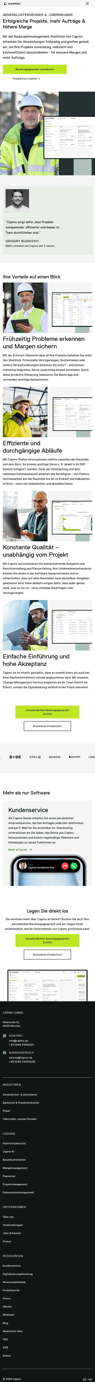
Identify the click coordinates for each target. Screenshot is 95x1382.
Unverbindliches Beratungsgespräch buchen (47, 712)
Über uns (8, 1216)
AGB (5, 1347)
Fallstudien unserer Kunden (19, 1118)
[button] (87, 3)
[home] (12, 3)
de (84, 1379)
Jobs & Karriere (12, 1233)
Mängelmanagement (15, 1168)
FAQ (5, 1339)
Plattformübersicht (14, 1143)
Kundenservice (12, 1265)
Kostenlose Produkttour (47, 726)
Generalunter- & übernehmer (20, 1094)
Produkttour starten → (26, 78)
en (90, 1379)
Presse (7, 1241)
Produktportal (11, 1290)
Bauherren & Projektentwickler (21, 1102)
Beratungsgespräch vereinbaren (35, 69)
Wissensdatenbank (14, 1282)
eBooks (7, 1306)
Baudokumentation (14, 1159)
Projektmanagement (15, 1184)
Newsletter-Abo (12, 1331)
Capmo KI (8, 1151)
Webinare (8, 1314)
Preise (6, 1298)
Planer (6, 1110)
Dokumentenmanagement (18, 1192)
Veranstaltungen (13, 1224)
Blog (5, 1323)
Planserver (9, 1176)
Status (7, 1355)
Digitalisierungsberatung (18, 1274)
